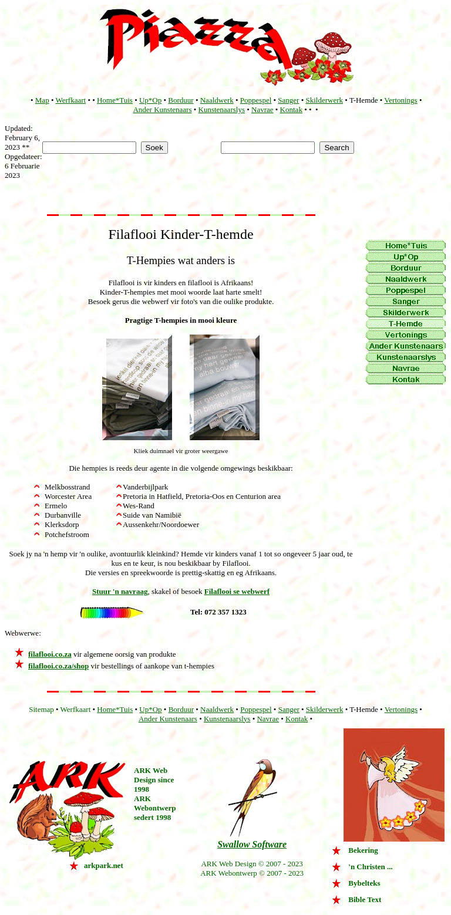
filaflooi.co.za (50, 654)
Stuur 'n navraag (119, 591)
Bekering (363, 850)
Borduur (180, 100)
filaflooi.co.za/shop (58, 665)
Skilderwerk (325, 100)
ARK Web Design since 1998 (154, 780)
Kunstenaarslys (221, 109)
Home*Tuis (115, 100)
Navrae (262, 109)
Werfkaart (70, 100)
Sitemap (41, 709)
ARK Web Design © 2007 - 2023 (251, 863)
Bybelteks (364, 883)
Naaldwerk (217, 100)
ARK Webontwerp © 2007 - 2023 (252, 873)
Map (42, 100)
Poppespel (255, 100)
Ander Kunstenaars (162, 109)
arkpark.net (103, 865)
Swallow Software (252, 844)
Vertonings (400, 100)
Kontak (291, 109)
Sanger (288, 100)
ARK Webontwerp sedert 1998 (155, 808)
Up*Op (150, 100)
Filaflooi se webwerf (237, 591)
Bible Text (364, 899)
